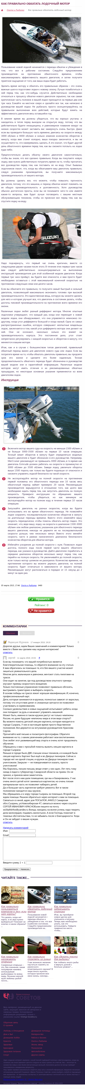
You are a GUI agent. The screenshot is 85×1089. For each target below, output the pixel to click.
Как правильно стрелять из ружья (39, 962)
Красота (7, 1045)
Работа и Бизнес (38, 1042)
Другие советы (38, 1059)
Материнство (37, 1038)
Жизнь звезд (37, 1049)
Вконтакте (27, 633)
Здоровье (7, 1049)
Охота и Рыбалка (15, 10)
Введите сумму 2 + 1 (14, 867)
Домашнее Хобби (11, 1042)
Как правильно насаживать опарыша (9, 963)
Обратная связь (10, 1027)
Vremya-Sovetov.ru (29, 1021)
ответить (7, 652)
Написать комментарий (15, 827)
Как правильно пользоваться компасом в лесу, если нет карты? (13, 915)
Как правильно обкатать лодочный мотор (40, 913)
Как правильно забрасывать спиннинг (62, 913)
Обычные (10, 633)
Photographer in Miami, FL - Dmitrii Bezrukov (23, 1084)
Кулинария (8, 1052)
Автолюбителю (38, 1056)
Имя (5, 830)
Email (6, 835)
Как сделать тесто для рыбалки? (66, 962)
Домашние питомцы (40, 1035)
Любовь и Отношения (13, 1035)
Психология (36, 1052)
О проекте (8, 1029)
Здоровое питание (12, 1056)
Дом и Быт (8, 1038)
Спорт (6, 1059)
